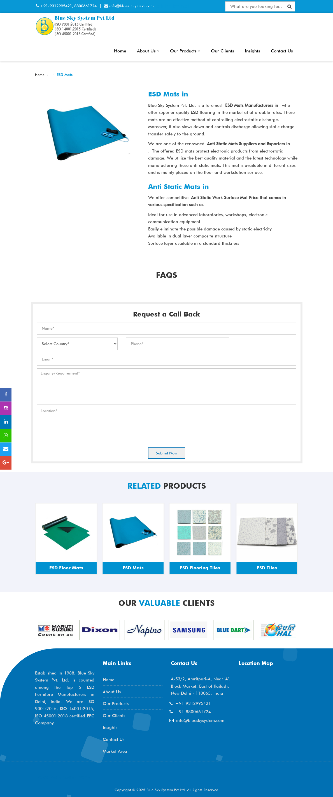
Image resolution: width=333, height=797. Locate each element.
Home (120, 51)
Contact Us (282, 51)
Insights (252, 51)
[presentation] (79, 431)
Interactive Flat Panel (159, 6)
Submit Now (167, 453)
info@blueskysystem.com (200, 720)
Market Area (115, 751)
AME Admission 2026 (64, 777)
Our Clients (222, 51)
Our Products (185, 51)
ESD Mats (64, 74)
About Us (148, 51)
